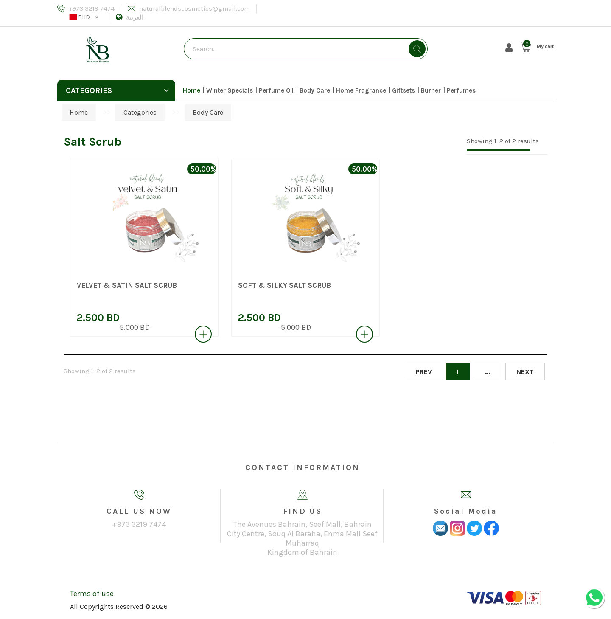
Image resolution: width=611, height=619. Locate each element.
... (487, 372)
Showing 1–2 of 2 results (503, 141)
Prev (424, 372)
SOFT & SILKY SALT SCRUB (284, 285)
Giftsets (403, 90)
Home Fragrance (361, 90)
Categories (117, 90)
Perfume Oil (276, 90)
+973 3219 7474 (92, 8)
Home (191, 90)
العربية (134, 17)
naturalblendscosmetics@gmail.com (194, 8)
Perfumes (461, 90)
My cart (545, 46)
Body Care (315, 90)
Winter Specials (229, 90)
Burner (431, 90)
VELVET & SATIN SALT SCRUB (127, 285)
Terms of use (92, 593)
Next (525, 372)
